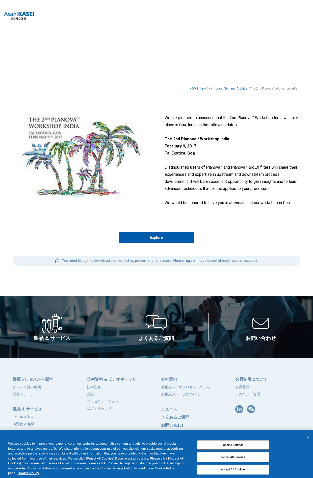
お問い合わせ (173, 425)
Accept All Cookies (233, 472)
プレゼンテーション (103, 401)
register (191, 260)
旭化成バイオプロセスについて (186, 387)
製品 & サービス (27, 409)
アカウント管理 (247, 394)
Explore (156, 237)
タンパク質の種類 (27, 387)
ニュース (169, 409)
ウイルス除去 (23, 417)
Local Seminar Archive (231, 88)
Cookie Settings (233, 447)
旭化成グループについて (180, 394)
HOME (194, 88)
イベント (207, 88)
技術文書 (94, 387)
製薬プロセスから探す (33, 379)
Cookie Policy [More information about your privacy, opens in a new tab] (28, 476)
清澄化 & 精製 (24, 424)
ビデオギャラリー (101, 408)
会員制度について (251, 379)
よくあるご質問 (175, 417)
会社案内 (169, 379)
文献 (90, 394)
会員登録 (242, 387)
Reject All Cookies (233, 460)
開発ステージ (23, 394)
